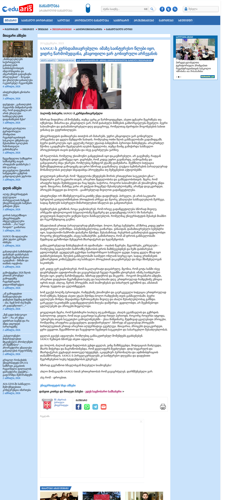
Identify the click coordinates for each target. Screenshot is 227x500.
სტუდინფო (185, 20)
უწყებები (42, 29)
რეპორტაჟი (10, 29)
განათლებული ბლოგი (118, 29)
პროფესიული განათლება (91, 20)
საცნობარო (121, 20)
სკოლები (63, 20)
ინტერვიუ (27, 29)
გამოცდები (166, 20)
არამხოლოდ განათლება (50, 11)
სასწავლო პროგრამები (37, 20)
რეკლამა (44, 416)
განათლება (49, 6)
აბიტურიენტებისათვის (88, 29)
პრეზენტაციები (144, 20)
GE (146, 9)
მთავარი (11, 20)
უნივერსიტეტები (61, 29)
